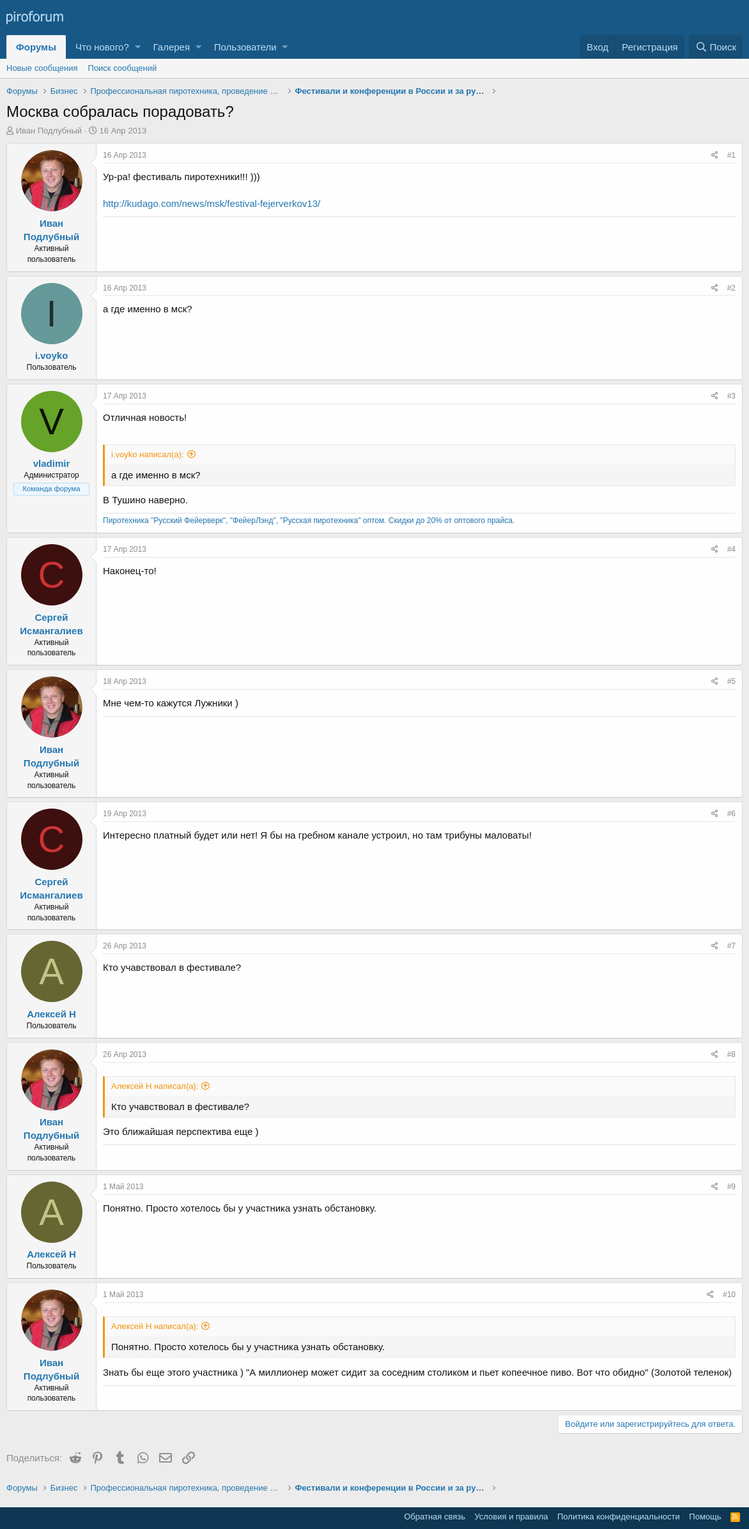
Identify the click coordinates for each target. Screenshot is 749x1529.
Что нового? (102, 47)
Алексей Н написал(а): (154, 1086)
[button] (138, 47)
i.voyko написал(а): (147, 454)
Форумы (36, 47)
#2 (731, 288)
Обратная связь (434, 1516)
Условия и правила (511, 1516)
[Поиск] (716, 47)
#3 (731, 396)
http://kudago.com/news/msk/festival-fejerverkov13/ (211, 203)
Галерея (171, 47)
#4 (731, 549)
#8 (731, 1054)
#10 (729, 1294)
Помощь (705, 1516)
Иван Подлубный (49, 130)
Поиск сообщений (122, 68)
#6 (731, 813)
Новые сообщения (42, 68)
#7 (731, 945)
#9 (731, 1186)
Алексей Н (51, 1013)
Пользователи (245, 47)
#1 (731, 155)
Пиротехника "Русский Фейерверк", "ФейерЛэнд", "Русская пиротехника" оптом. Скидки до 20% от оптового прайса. (308, 520)
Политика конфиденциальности (618, 1516)
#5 (731, 681)
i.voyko (51, 355)
